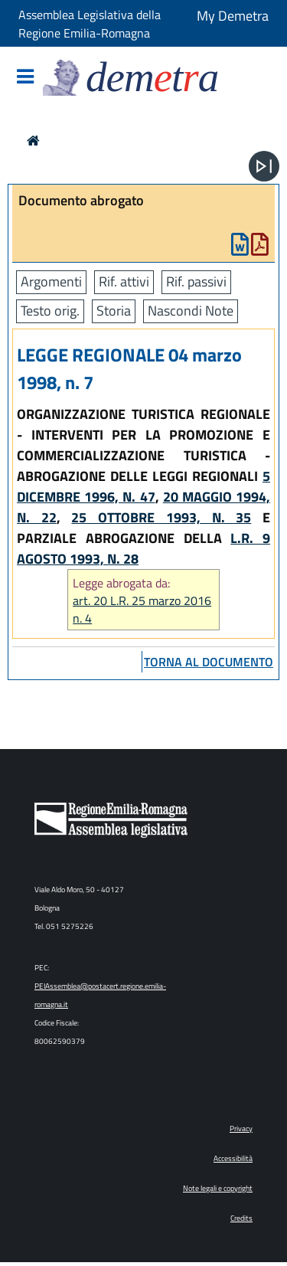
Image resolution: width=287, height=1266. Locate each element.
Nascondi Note (190, 310)
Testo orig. (50, 310)
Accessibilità (233, 1158)
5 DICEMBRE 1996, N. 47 (143, 486)
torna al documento (208, 662)
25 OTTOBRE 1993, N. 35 (161, 517)
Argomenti (51, 281)
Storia (113, 310)
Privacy (241, 1128)
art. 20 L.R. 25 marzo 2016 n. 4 (142, 609)
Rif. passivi (196, 281)
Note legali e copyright (218, 1188)
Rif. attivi (124, 281)
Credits (241, 1218)
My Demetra (233, 15)
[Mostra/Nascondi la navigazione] (25, 78)
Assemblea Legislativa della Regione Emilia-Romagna (89, 23)
